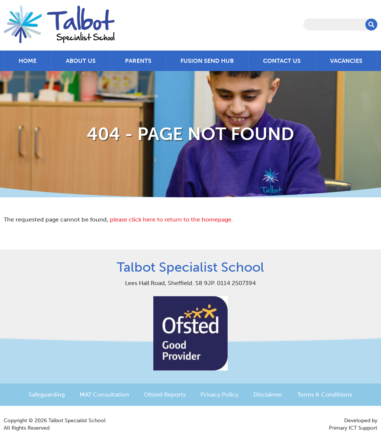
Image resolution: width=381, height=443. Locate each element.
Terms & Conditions (324, 394)
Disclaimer (267, 394)
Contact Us (282, 60)
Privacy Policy (219, 394)
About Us (81, 60)
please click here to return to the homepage (170, 219)
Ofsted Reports (165, 394)
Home (27, 60)
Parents (138, 60)
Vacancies (346, 60)
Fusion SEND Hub (207, 60)
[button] (371, 24)
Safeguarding (47, 394)
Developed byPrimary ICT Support (353, 424)
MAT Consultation (104, 394)
